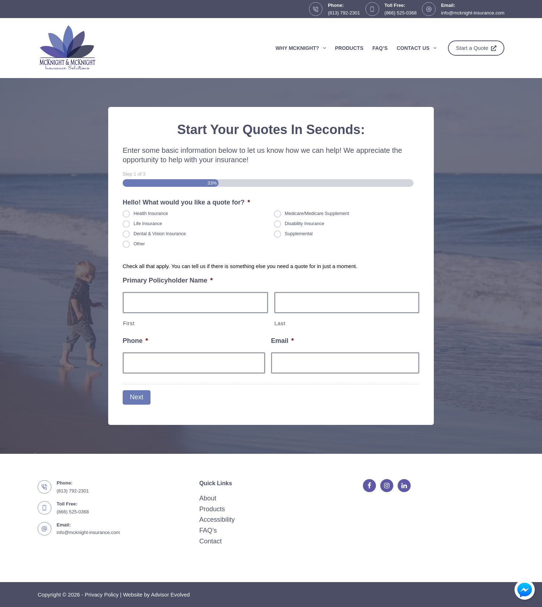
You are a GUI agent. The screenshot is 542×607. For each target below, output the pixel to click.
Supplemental (299, 234)
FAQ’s (380, 48)
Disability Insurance (304, 224)
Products (349, 48)
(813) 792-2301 (344, 13)
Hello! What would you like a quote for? (186, 202)
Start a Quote (476, 48)
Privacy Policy (101, 594)
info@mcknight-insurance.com (472, 13)
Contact (210, 541)
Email (282, 340)
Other (139, 244)
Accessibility (217, 519)
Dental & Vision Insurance (160, 234)
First (129, 323)
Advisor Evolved (170, 594)
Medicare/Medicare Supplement (317, 213)
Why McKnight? (302, 48)
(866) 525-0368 (401, 13)
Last (280, 323)
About (207, 498)
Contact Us (418, 48)
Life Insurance (148, 224)
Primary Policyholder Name (168, 280)
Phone (135, 340)
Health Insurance (151, 213)
